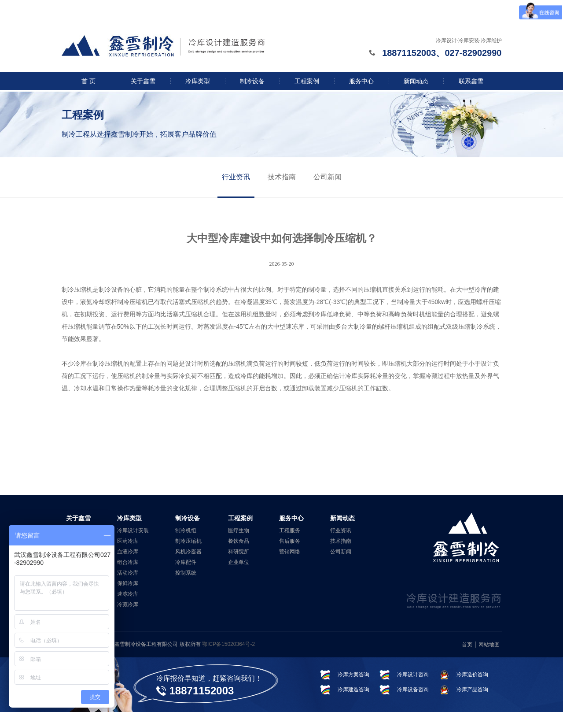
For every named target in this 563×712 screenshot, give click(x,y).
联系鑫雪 (471, 81)
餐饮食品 (238, 541)
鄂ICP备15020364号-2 (228, 644)
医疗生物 (238, 530)
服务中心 (361, 81)
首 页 (88, 81)
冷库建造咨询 (353, 689)
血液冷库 (127, 552)
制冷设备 (252, 81)
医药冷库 (127, 541)
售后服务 (289, 541)
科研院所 (238, 552)
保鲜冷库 (127, 583)
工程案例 (306, 81)
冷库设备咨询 (413, 689)
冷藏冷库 (127, 604)
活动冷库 (127, 573)
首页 (467, 645)
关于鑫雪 (143, 81)
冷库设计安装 (133, 530)
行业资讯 (236, 177)
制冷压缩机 (188, 541)
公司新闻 (327, 177)
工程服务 (289, 530)
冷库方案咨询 (353, 674)
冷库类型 (197, 81)
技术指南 (282, 177)
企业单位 (238, 562)
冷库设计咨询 (413, 674)
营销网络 (289, 552)
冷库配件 (185, 562)
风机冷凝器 (188, 552)
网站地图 (489, 645)
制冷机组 (185, 530)
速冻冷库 (127, 594)
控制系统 (185, 573)
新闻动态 (416, 81)
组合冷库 (127, 562)
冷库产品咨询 (472, 689)
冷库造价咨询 (472, 674)
